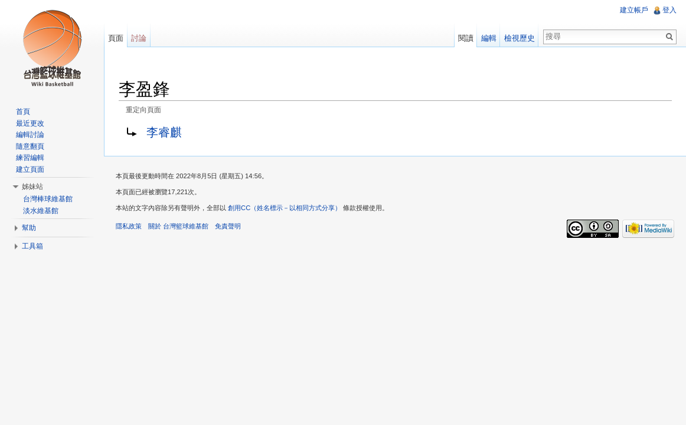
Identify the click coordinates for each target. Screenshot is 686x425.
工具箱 (32, 246)
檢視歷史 (519, 38)
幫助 (29, 228)
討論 (138, 38)
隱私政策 (129, 226)
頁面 (115, 38)
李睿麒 (164, 132)
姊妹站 (32, 186)
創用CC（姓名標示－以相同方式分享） (284, 207)
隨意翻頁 (30, 146)
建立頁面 (30, 169)
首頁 (23, 111)
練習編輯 (30, 157)
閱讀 (465, 38)
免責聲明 (228, 226)
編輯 (488, 38)
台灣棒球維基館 (48, 199)
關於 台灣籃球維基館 (178, 226)
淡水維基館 (40, 211)
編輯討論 (30, 134)
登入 (669, 10)
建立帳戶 (634, 10)
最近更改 (30, 123)
